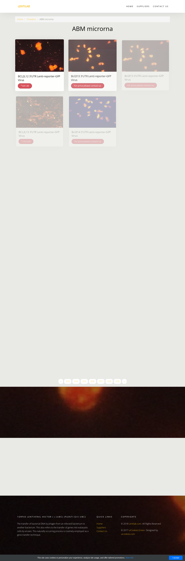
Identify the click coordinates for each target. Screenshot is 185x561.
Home (130, 6)
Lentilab (24, 6)
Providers (31, 19)
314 (76, 381)
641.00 (25, 85)
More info (129, 558)
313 (68, 381)
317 (101, 381)
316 (92, 381)
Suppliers (143, 6)
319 (117, 381)
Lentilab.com (135, 523)
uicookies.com (128, 534)
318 (109, 381)
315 (84, 381)
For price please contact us (87, 85)
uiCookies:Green (137, 530)
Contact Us (161, 6)
